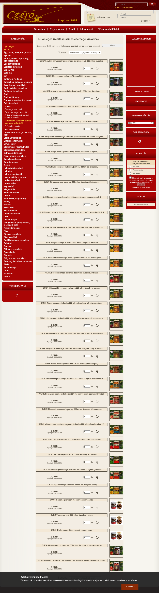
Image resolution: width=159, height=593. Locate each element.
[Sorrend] (85, 52)
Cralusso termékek (13, 91)
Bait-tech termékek (13, 67)
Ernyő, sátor (9, 144)
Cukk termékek (53, 46)
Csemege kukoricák (13, 109)
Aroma (7, 106)
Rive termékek (10, 237)
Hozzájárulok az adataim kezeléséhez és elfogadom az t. (141, 180)
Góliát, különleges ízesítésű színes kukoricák (17, 116)
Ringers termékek (12, 234)
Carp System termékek (14, 85)
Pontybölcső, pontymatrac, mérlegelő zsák (17, 223)
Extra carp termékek (13, 153)
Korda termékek (11, 192)
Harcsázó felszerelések (15, 177)
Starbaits (8, 255)
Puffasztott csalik (12, 126)
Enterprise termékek (13, 141)
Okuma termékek (12, 213)
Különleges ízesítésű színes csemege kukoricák (18, 122)
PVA (6, 231)
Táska (6, 264)
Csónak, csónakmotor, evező (17, 100)
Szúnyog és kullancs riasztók (18, 261)
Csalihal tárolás (11, 97)
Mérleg (7, 201)
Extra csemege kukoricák (16, 112)
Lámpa (7, 195)
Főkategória (40, 46)
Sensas (7, 246)
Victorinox (8, 273)
